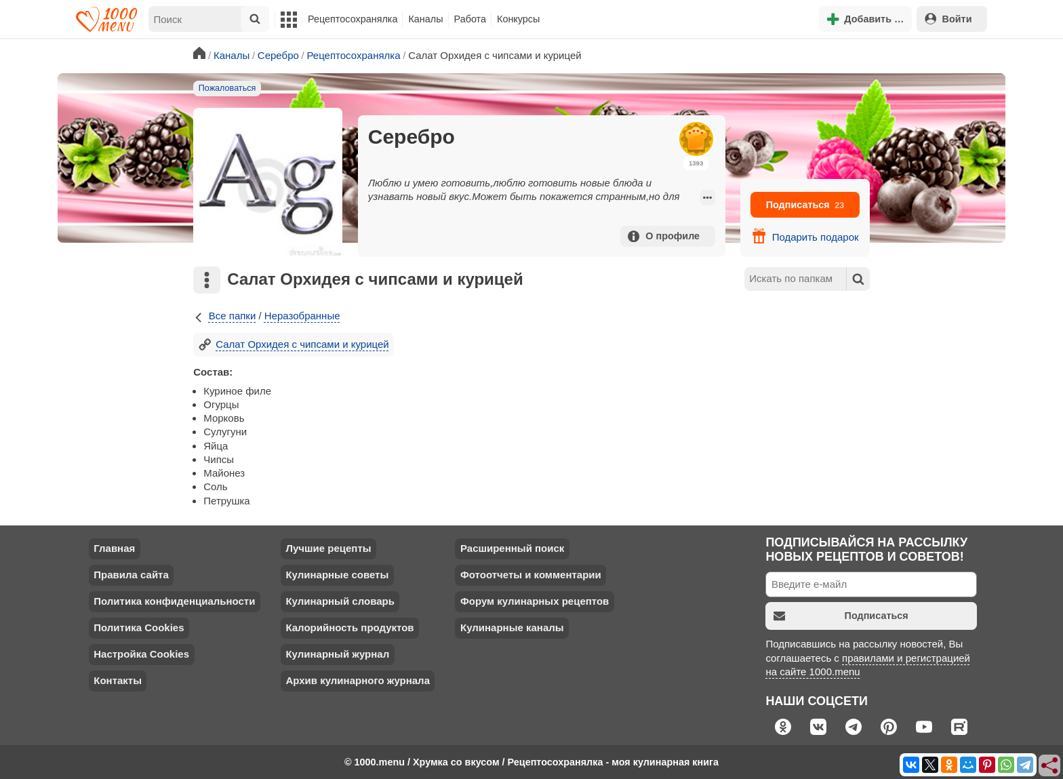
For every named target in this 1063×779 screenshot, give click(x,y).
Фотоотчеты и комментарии (530, 574)
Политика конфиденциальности (174, 601)
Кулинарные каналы (512, 627)
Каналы (425, 19)
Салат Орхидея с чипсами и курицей (294, 344)
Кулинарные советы (336, 574)
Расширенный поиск (512, 548)
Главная (114, 548)
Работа (470, 19)
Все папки (224, 315)
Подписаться (805, 204)
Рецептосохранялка (352, 19)
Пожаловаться (227, 88)
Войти (948, 18)
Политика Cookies (139, 627)
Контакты (118, 680)
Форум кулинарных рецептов (534, 601)
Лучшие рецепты (328, 548)
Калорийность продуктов (349, 627)
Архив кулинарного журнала (357, 680)
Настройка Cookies (141, 654)
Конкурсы (518, 19)
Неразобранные (302, 315)
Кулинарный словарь (339, 601)
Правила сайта (131, 574)
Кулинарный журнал (337, 654)
